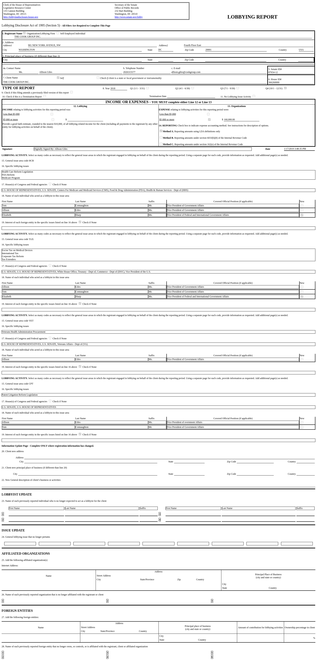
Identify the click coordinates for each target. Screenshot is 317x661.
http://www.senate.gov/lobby (129, 17)
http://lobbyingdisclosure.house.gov (20, 17)
